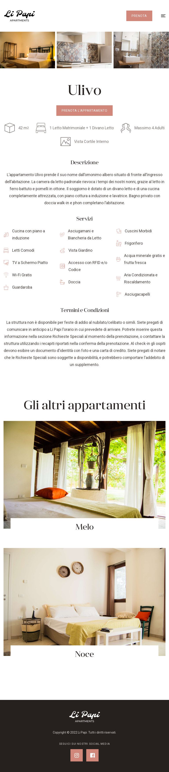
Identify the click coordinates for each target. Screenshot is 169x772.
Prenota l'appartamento (84, 110)
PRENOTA (139, 16)
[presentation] (25, 50)
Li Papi (82, 732)
